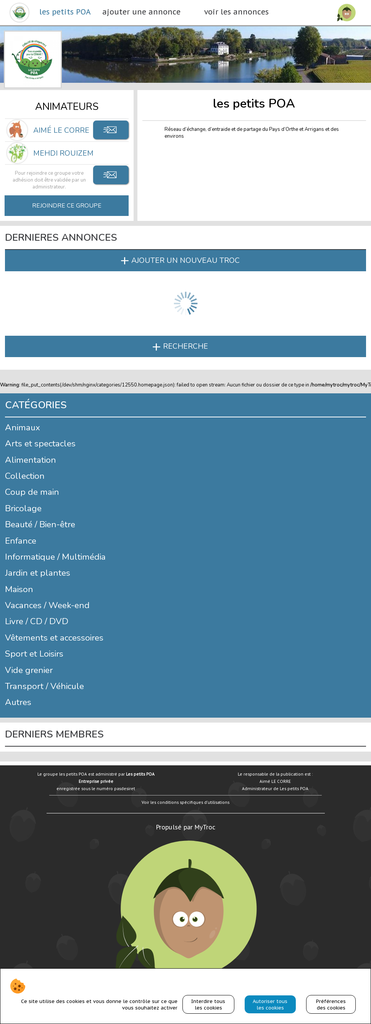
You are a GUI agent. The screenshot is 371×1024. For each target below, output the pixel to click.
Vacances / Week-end (47, 605)
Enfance (20, 541)
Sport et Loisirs (34, 654)
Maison (19, 589)
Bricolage (23, 508)
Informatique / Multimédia (55, 557)
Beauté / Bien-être (40, 524)
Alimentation (30, 460)
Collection (25, 476)
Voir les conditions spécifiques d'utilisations (185, 802)
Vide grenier (29, 670)
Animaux (22, 427)
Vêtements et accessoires (54, 638)
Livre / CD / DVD (36, 621)
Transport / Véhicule (44, 686)
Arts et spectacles (40, 443)
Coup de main (32, 492)
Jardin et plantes (37, 573)
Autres (18, 702)
